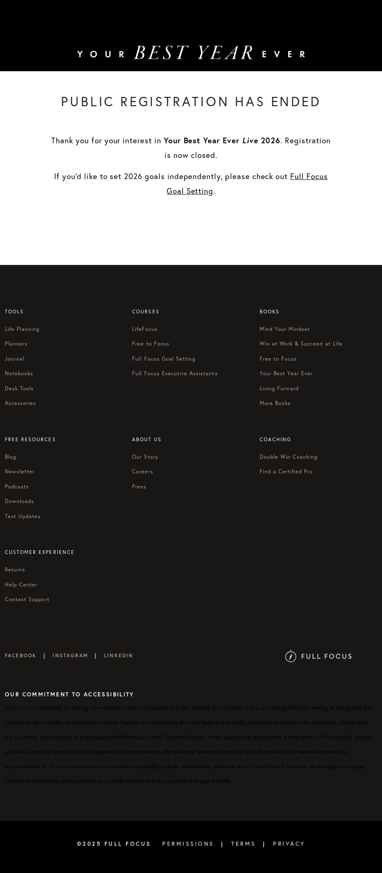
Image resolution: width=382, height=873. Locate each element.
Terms (243, 843)
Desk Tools (19, 388)
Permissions (188, 843)
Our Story (145, 456)
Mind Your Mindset (285, 329)
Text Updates (23, 516)
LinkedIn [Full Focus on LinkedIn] (118, 655)
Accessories (20, 403)
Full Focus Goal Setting (163, 358)
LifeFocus (144, 329)
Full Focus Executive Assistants (174, 373)
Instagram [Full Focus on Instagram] (70, 655)
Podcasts (17, 486)
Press (139, 486)
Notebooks (19, 373)
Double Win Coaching (289, 456)
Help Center (21, 584)
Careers (142, 471)
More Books (275, 403)
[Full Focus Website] (318, 655)
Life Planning (22, 329)
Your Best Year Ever (286, 373)
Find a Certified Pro (286, 471)
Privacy (289, 843)
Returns (15, 569)
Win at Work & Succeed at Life (301, 343)
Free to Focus (150, 343)
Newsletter (20, 471)
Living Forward (279, 388)
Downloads (19, 501)
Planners (16, 343)
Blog (10, 456)
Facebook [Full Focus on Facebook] (21, 655)
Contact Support (27, 599)
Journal (14, 358)
